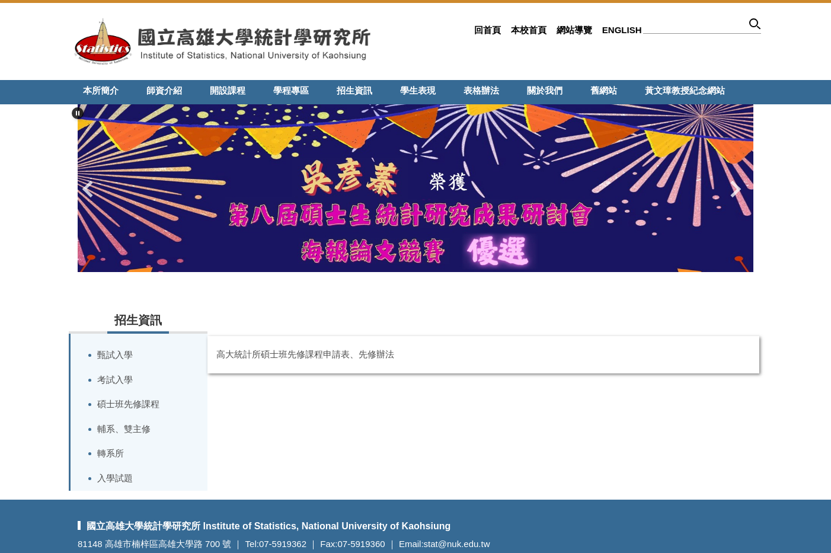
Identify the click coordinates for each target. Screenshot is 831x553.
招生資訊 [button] (354, 90)
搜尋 (755, 25)
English (622, 30)
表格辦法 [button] (481, 90)
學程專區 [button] (291, 90)
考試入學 (115, 380)
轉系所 (110, 453)
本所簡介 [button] (101, 90)
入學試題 (115, 478)
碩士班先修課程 (128, 404)
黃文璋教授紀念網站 (685, 90)
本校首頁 (528, 30)
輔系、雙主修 (124, 429)
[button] (78, 113)
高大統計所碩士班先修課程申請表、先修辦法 (305, 354)
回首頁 (487, 30)
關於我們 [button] (544, 90)
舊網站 (603, 90)
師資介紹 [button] (164, 90)
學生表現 (418, 90)
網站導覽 (574, 30)
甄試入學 (115, 355)
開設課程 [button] (227, 90)
